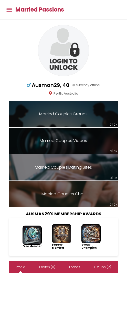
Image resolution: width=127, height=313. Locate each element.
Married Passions (39, 10)
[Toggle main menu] (9, 10)
